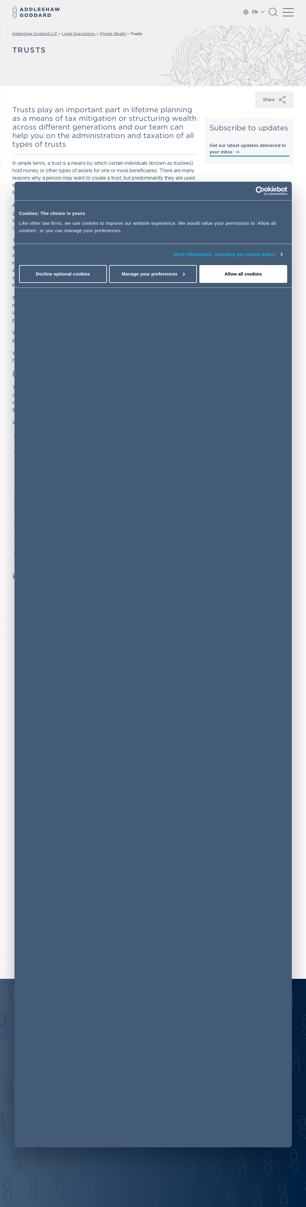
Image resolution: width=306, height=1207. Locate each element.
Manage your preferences (153, 273)
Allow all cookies (243, 273)
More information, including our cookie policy (224, 254)
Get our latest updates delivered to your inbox (248, 149)
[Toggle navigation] (288, 12)
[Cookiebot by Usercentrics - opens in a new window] (260, 191)
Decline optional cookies (63, 273)
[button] (273, 14)
